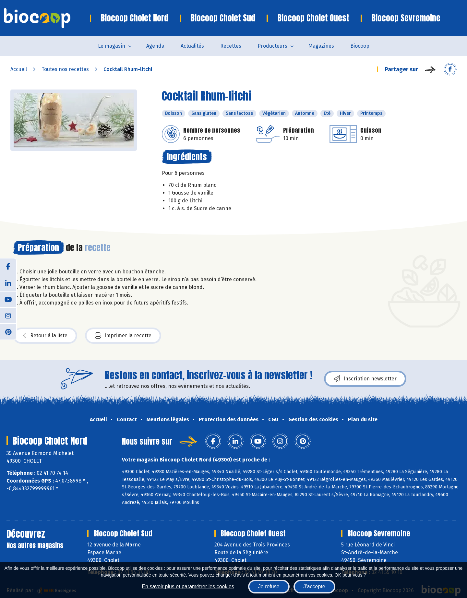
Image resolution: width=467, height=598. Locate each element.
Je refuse (269, 586)
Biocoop (359, 46)
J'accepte (314, 586)
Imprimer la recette (123, 335)
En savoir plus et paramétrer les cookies (188, 586)
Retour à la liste (45, 335)
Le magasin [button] (111, 46)
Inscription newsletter (365, 379)
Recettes (230, 46)
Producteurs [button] (272, 46)
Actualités (192, 46)
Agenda (155, 46)
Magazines (321, 46)
